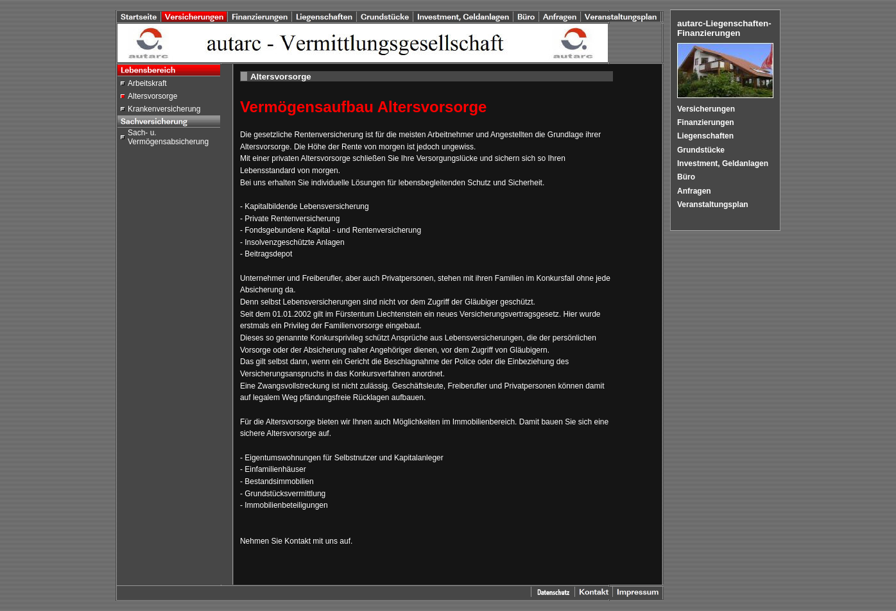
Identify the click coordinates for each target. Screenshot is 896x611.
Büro (686, 176)
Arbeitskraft (147, 83)
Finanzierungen (705, 122)
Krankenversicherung (164, 109)
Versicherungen (706, 109)
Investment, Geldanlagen (722, 163)
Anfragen (694, 191)
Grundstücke (701, 150)
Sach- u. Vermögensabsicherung (168, 137)
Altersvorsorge (152, 96)
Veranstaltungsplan (712, 204)
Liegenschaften (705, 135)
